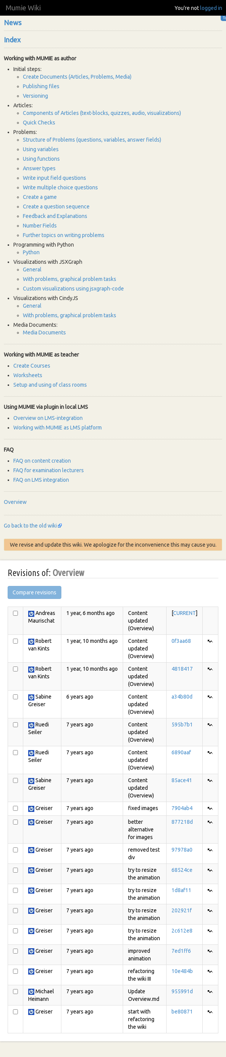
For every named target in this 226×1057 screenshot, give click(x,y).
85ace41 (182, 780)
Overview (15, 502)
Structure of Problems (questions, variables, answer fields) (92, 140)
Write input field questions (54, 178)
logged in (211, 8)
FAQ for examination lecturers (48, 470)
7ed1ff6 (181, 951)
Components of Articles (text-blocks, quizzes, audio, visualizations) (102, 113)
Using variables (41, 149)
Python (31, 252)
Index (12, 40)
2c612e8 (182, 931)
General (32, 269)
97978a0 (182, 850)
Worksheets (27, 375)
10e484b (182, 971)
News (12, 22)
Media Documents (44, 332)
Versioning (35, 96)
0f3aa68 (181, 641)
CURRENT (184, 613)
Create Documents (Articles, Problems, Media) (77, 77)
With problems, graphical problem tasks (69, 279)
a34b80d (182, 697)
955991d (182, 991)
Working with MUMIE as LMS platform (57, 427)
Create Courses (31, 366)
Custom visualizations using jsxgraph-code (73, 289)
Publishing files (41, 86)
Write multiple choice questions (60, 187)
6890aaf (181, 752)
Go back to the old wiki (30, 526)
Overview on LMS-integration (48, 418)
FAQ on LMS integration (41, 480)
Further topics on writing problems (63, 235)
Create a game (40, 197)
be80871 (182, 1012)
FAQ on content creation (42, 461)
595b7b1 (182, 724)
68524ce (182, 870)
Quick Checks (39, 122)
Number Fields (40, 226)
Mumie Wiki (23, 7)
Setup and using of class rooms (50, 385)
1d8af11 (181, 890)
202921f (182, 910)
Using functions (41, 159)
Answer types (39, 168)
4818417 (182, 669)
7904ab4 (182, 808)
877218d (182, 822)
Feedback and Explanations (55, 216)
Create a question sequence (56, 206)
